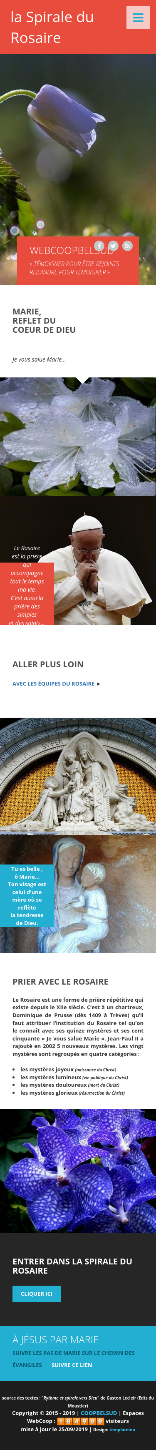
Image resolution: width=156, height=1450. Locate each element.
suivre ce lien (72, 1365)
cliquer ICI (36, 1293)
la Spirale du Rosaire (52, 27)
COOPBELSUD (99, 1413)
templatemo (122, 1429)
